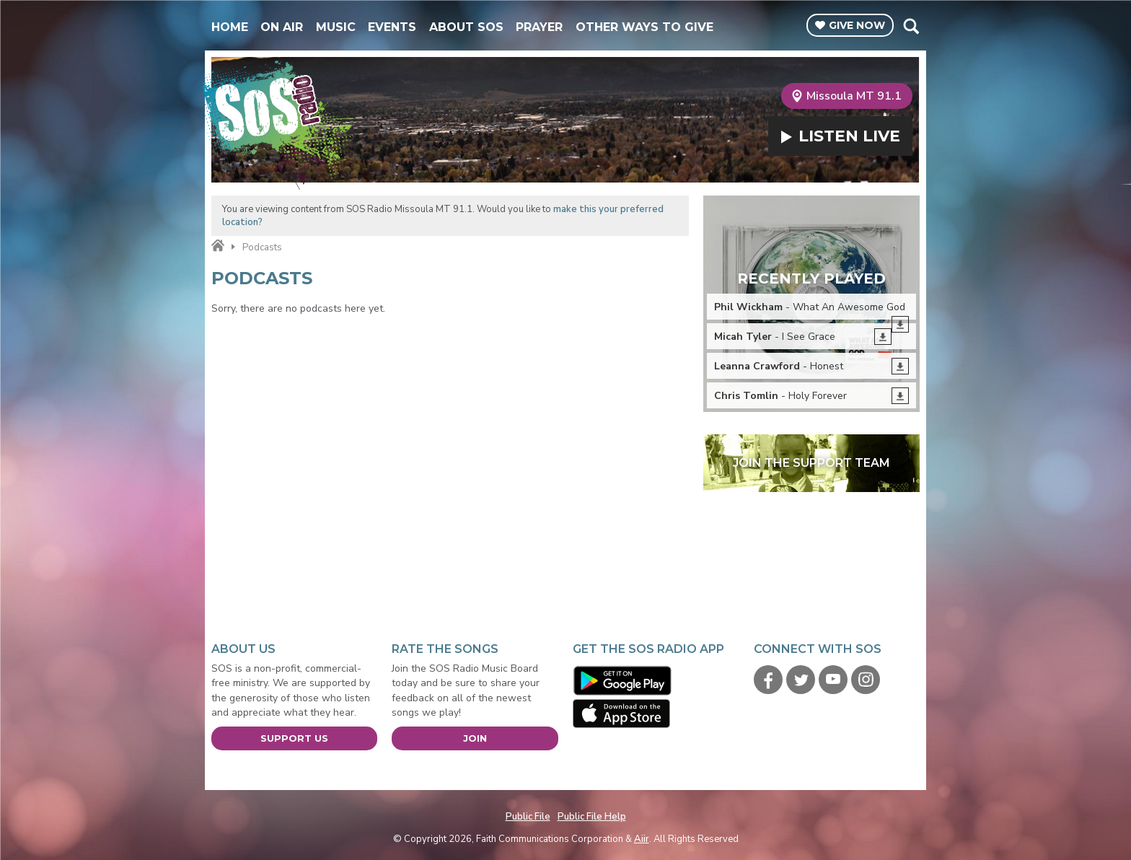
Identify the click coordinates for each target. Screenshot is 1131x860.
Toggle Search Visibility (910, 26)
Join (475, 738)
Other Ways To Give (644, 27)
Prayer (539, 27)
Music (336, 27)
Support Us (294, 738)
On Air (281, 27)
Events (392, 27)
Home (229, 27)
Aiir (641, 839)
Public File (528, 816)
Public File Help (592, 816)
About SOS (466, 27)
